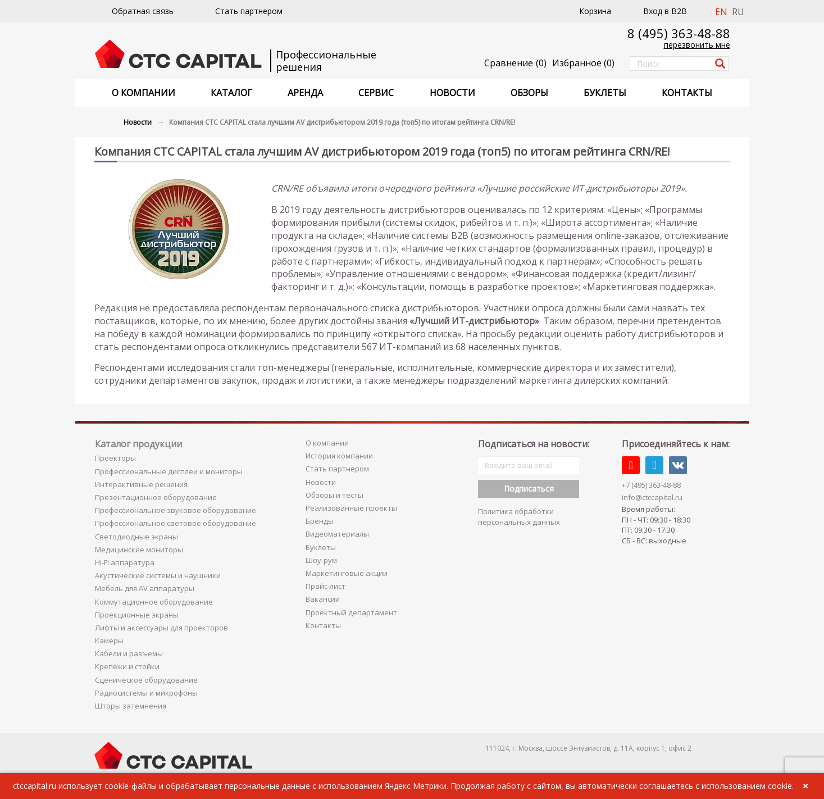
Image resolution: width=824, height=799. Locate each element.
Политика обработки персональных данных (519, 516)
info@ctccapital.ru (652, 497)
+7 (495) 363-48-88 (651, 485)
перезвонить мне (697, 44)
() (583, 63)
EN (721, 12)
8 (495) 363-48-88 (678, 33)
